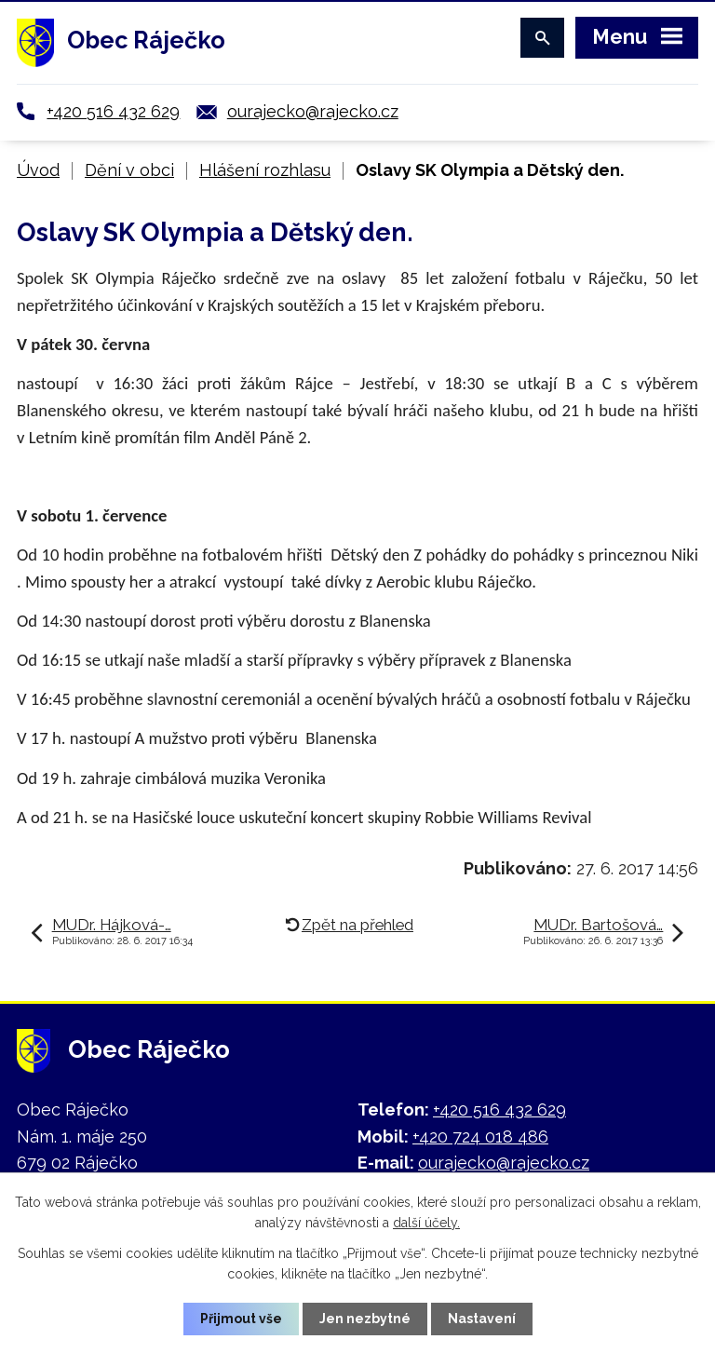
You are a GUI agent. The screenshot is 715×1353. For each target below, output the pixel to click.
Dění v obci (129, 170)
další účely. (426, 1222)
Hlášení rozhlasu (265, 170)
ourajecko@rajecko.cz (312, 111)
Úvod (38, 170)
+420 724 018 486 (480, 1136)
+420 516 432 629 (113, 111)
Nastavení (482, 1318)
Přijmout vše (241, 1318)
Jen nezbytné (365, 1318)
